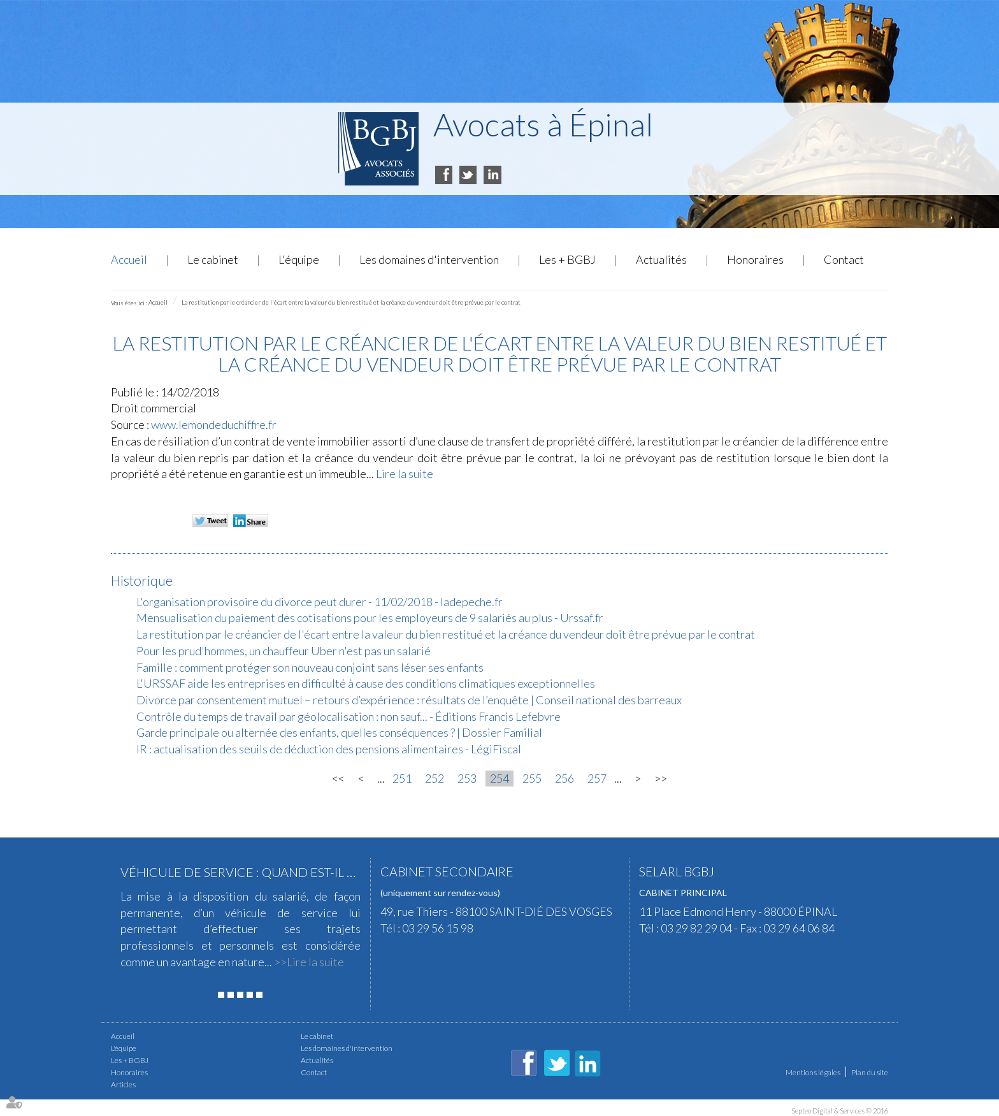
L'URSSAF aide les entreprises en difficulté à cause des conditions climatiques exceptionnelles (365, 683)
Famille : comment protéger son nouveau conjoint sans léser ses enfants (310, 667)
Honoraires (755, 259)
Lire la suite (404, 474)
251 (402, 778)
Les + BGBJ (567, 259)
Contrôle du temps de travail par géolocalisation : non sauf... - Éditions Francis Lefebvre (348, 716)
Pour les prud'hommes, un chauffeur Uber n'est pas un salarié (283, 651)
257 (597, 778)
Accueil (129, 259)
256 (564, 778)
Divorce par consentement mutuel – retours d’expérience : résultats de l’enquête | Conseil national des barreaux (409, 700)
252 (434, 778)
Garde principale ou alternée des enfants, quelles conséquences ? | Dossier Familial (339, 732)
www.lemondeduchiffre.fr (214, 424)
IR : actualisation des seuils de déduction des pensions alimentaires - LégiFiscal (328, 749)
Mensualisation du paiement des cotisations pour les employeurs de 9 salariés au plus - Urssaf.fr (369, 618)
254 (499, 778)
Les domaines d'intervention (429, 259)
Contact (844, 259)
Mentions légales (813, 1072)
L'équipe (298, 259)
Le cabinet (212, 259)
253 (467, 778)
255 (532, 778)
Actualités (661, 259)
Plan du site (869, 1072)
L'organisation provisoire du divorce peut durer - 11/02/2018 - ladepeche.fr (319, 602)
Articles (123, 1084)
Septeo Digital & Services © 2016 (839, 1110)
